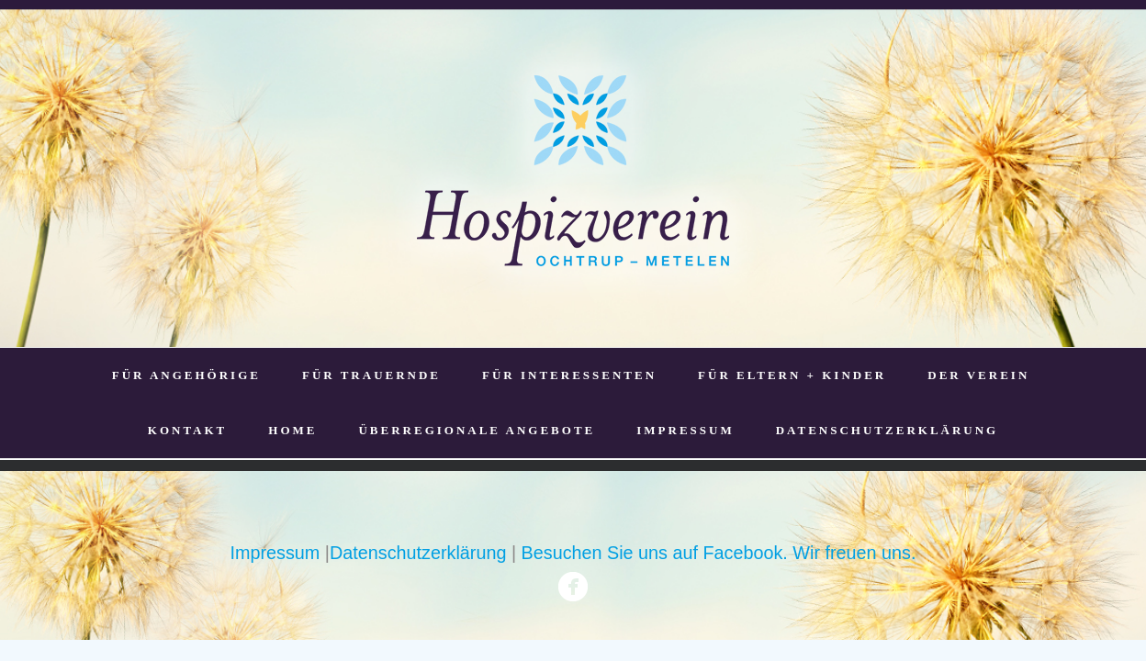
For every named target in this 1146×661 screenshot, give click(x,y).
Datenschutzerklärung (418, 553)
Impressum (275, 553)
